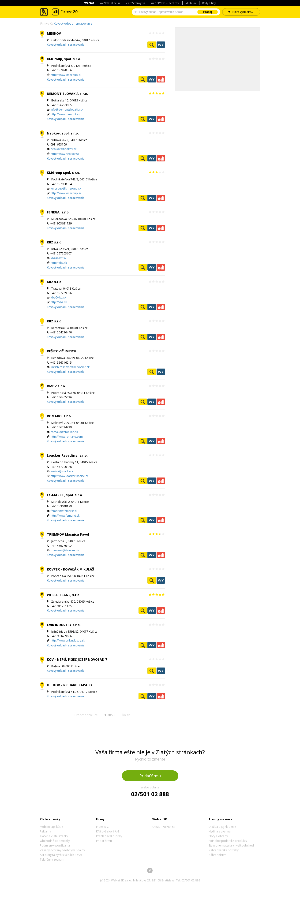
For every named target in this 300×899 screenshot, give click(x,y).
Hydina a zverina (220, 831)
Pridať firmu (150, 775)
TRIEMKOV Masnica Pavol (68, 534)
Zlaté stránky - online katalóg (44, 12)
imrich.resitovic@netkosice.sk (70, 367)
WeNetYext (161, 44)
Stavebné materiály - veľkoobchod (231, 845)
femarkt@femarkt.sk (64, 511)
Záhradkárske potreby (224, 850)
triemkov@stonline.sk (65, 550)
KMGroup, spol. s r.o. (64, 59)
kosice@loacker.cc (63, 471)
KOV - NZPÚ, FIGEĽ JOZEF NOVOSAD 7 (77, 659)
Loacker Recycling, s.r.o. (67, 455)
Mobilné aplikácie (51, 827)
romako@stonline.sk (64, 432)
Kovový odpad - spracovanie (73, 24)
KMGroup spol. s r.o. (63, 172)
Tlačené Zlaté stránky (54, 836)
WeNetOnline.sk (110, 3)
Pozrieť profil (151, 44)
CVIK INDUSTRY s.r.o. (64, 625)
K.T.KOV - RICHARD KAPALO (69, 685)
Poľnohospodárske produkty (228, 841)
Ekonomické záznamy (161, 79)
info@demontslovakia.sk (67, 110)
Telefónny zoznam (52, 860)
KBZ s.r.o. (54, 242)
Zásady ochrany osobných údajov (62, 850)
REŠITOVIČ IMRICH (61, 351)
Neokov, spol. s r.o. (63, 133)
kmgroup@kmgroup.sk (66, 188)
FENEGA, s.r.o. (58, 212)
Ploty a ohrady (218, 836)
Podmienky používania (55, 845)
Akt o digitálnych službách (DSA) (61, 855)
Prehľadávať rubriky (109, 836)
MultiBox (190, 3)
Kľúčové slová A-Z (108, 831)
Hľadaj (207, 12)
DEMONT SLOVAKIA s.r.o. (67, 93)
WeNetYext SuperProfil (165, 3)
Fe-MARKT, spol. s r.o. (65, 495)
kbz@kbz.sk (58, 258)
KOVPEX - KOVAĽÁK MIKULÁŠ (70, 569)
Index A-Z (102, 827)
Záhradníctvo (217, 855)
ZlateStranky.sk (135, 3)
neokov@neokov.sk (63, 149)
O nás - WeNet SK (163, 827)
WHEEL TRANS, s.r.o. (63, 595)
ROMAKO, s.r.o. (59, 416)
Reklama (45, 831)
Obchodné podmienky (55, 841)
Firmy (44, 24)
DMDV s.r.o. (56, 386)
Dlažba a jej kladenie (222, 827)
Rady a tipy (209, 3)
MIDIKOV (54, 33)
